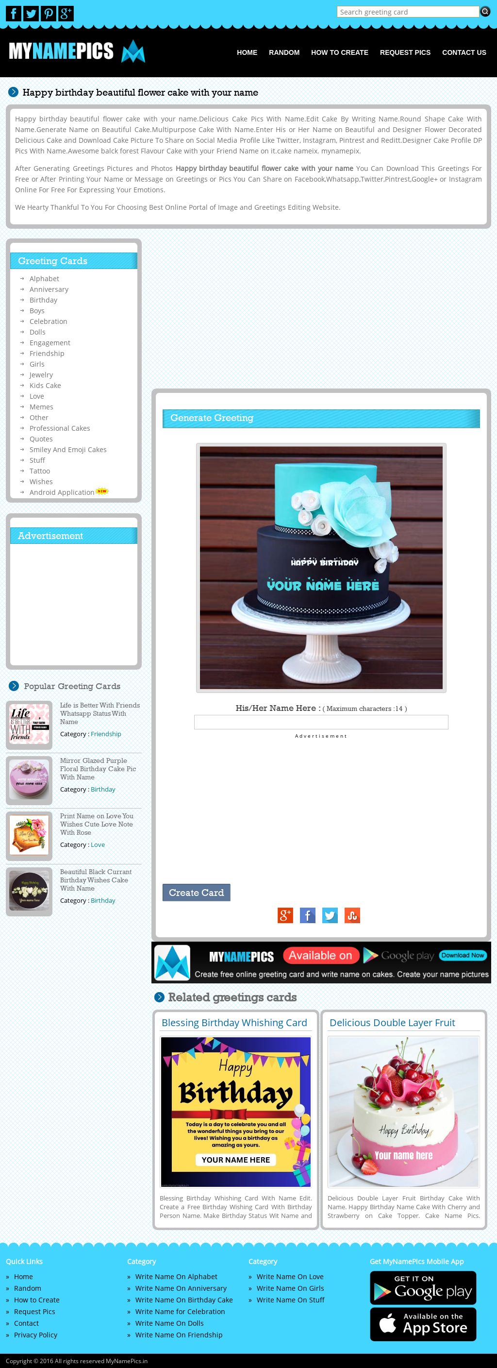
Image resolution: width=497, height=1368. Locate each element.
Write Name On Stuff (291, 1299)
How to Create (339, 52)
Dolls (38, 332)
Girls (37, 364)
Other (39, 417)
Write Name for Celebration (180, 1311)
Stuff (37, 460)
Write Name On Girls (290, 1288)
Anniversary (49, 289)
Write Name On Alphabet (176, 1276)
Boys (37, 310)
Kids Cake (45, 385)
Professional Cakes (60, 428)
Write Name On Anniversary (181, 1288)
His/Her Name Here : (321, 708)
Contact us (464, 52)
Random (284, 52)
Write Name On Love (290, 1276)
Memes (41, 406)
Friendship (47, 353)
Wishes (41, 481)
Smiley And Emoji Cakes (68, 449)
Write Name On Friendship (179, 1334)
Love (37, 396)
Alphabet (44, 278)
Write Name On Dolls (169, 1323)
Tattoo (40, 470)
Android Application (69, 492)
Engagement (50, 342)
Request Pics (405, 52)
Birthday (43, 299)
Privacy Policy (35, 1334)
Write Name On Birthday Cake (184, 1299)
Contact (26, 1323)
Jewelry (41, 374)
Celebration (48, 321)
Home (247, 52)
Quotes (41, 438)
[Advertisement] (319, 308)
